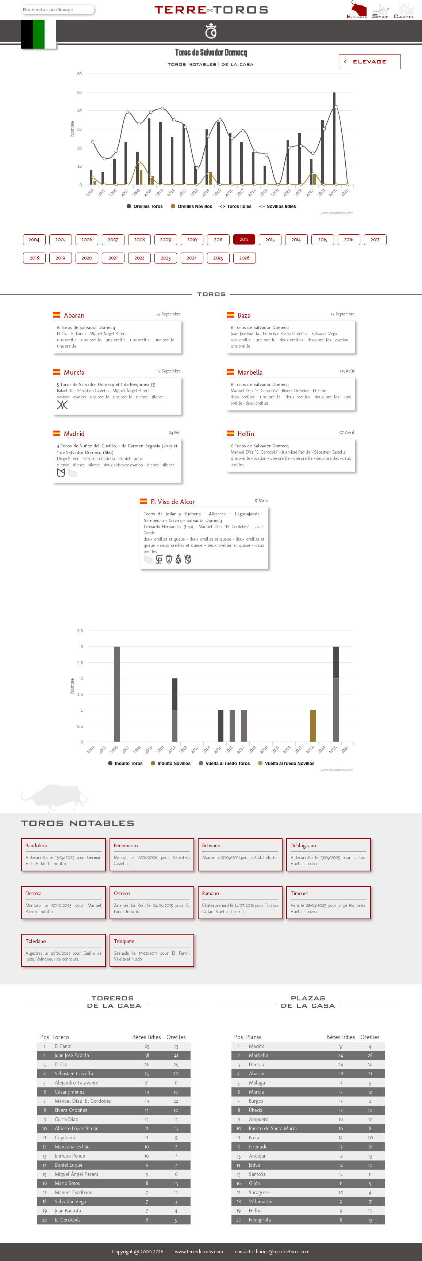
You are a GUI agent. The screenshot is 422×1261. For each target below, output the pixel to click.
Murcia (74, 372)
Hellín (246, 434)
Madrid (74, 434)
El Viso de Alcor (173, 502)
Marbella (250, 372)
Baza (244, 315)
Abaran (74, 315)
